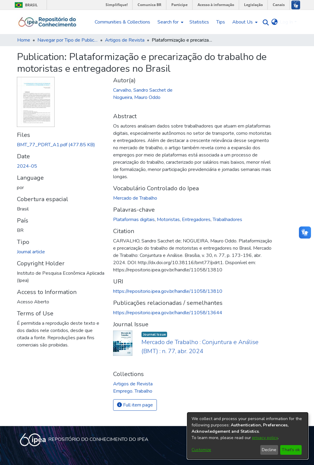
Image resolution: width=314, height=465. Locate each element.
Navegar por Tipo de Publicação (67, 40)
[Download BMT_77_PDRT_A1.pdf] (56, 144)
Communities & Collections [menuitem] (122, 22)
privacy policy (265, 438)
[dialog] (247, 436)
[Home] (47, 22)
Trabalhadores (227, 219)
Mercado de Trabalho (135, 198)
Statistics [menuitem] (199, 22)
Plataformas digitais (134, 219)
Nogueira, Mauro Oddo (136, 97)
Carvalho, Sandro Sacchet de (143, 90)
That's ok (291, 450)
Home (23, 40)
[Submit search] (264, 22)
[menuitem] (169, 22)
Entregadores (196, 219)
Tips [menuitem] (220, 22)
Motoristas (168, 219)
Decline (269, 450)
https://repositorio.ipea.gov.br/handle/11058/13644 (167, 312)
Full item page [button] (135, 405)
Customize (201, 450)
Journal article (31, 251)
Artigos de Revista (124, 40)
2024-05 (27, 166)
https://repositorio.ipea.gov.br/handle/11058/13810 (167, 291)
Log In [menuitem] (286, 22)
